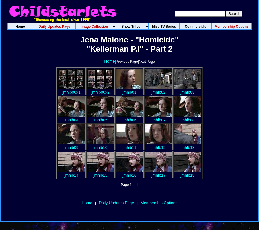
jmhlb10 (100, 145)
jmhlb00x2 (100, 90)
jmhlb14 (71, 173)
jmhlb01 (129, 90)
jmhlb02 (158, 90)
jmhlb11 (129, 145)
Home (109, 61)
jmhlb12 (158, 145)
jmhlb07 (158, 117)
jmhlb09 (71, 145)
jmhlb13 (187, 145)
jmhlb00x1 (71, 90)
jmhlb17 (158, 173)
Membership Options (159, 203)
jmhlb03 (187, 90)
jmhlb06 (129, 117)
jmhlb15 (100, 173)
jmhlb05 (100, 117)
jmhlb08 (187, 117)
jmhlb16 (129, 173)
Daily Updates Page (116, 203)
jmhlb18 (187, 173)
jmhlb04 (71, 117)
